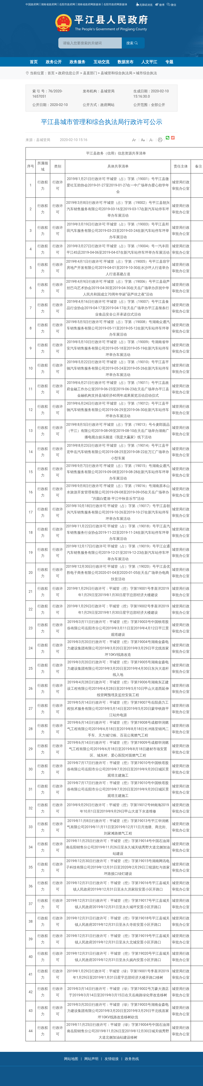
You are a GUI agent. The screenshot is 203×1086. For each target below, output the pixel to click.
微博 (160, 4)
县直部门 (90, 73)
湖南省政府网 (49, 4)
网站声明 (91, 1059)
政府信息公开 (68, 73)
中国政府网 (32, 4)
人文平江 (149, 62)
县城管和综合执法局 (116, 73)
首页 (34, 62)
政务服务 (77, 62)
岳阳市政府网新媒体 (115, 4)
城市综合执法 (146, 73)
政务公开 (54, 62)
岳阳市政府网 (67, 4)
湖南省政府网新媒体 (89, 4)
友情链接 (112, 1059)
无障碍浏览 (144, 4)
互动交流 (101, 62)
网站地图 (71, 1059)
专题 (169, 62)
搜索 (133, 43)
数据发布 (125, 62)
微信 (172, 4)
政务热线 (132, 1059)
